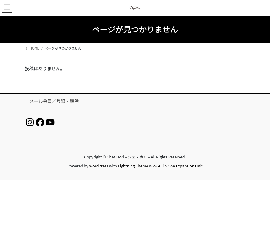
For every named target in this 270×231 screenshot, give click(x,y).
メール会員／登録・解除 (54, 101)
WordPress (98, 165)
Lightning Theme (133, 165)
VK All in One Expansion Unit (178, 165)
